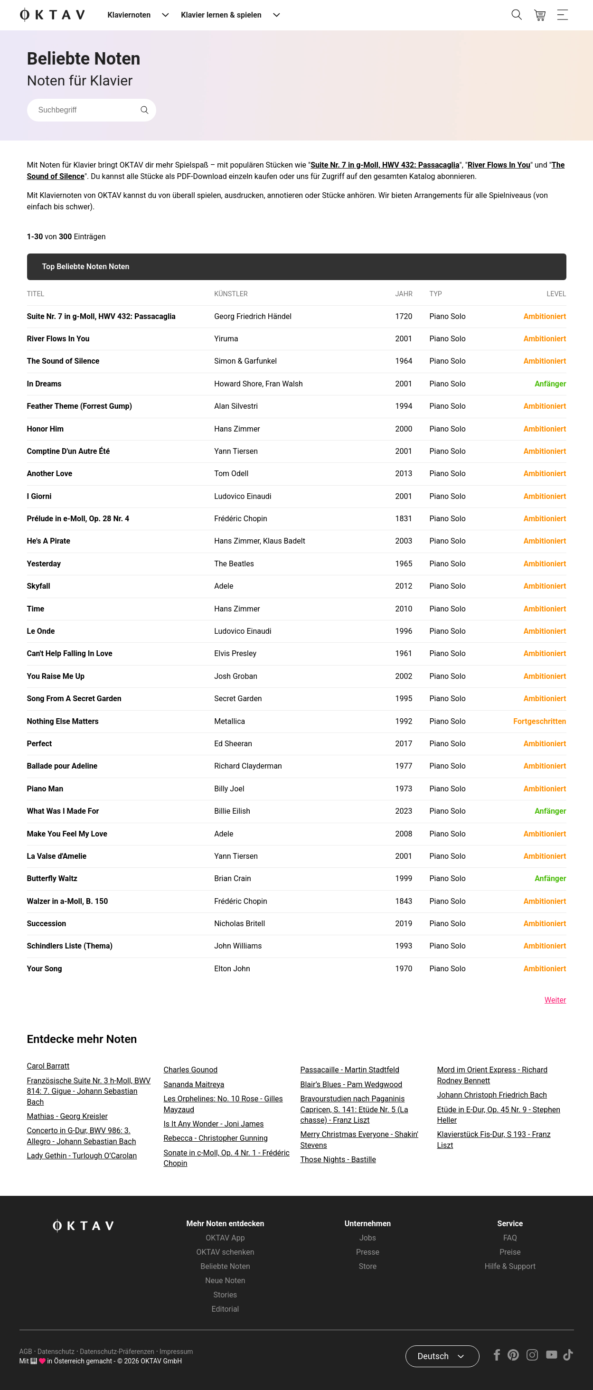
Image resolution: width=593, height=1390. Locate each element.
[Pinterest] (513, 1357)
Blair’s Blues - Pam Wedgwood (352, 1084)
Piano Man (45, 788)
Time (36, 608)
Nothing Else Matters (63, 721)
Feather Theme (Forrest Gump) (79, 406)
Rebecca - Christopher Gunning (216, 1138)
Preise (509, 1252)
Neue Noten (225, 1280)
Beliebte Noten (225, 1266)
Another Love (50, 473)
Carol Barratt (48, 1066)
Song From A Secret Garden (74, 698)
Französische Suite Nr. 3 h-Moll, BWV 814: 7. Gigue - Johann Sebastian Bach (89, 1091)
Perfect (39, 743)
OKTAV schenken (225, 1252)
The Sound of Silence (63, 361)
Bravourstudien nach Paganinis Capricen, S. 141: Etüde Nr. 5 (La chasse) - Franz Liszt (354, 1109)
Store (368, 1266)
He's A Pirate (48, 540)
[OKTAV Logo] (52, 15)
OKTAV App (225, 1237)
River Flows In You (499, 164)
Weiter (555, 1000)
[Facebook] (496, 1357)
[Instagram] (532, 1357)
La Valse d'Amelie (57, 856)
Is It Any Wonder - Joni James (214, 1123)
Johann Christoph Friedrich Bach (492, 1094)
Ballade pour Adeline (62, 765)
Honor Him (45, 428)
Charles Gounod (191, 1069)
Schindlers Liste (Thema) (70, 945)
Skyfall (38, 586)
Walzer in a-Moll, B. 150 (67, 901)
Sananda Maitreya (194, 1084)
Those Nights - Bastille (338, 1159)
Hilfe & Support (510, 1266)
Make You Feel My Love (67, 833)
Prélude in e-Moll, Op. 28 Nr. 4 (78, 518)
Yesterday (44, 563)
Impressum (176, 1351)
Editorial (225, 1309)
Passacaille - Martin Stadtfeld (350, 1069)
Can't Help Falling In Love (70, 653)
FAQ (510, 1237)
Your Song (44, 968)
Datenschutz (56, 1351)
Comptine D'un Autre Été (68, 451)
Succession (46, 923)
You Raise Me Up (56, 676)
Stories (225, 1294)
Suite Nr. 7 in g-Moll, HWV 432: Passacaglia (385, 164)
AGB (25, 1351)
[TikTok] (568, 1357)
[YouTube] (552, 1357)
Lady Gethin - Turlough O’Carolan (82, 1155)
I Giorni (39, 496)
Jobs (367, 1237)
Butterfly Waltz (52, 878)
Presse (367, 1252)
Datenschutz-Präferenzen (117, 1351)
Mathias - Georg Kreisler (67, 1116)
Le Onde (41, 631)
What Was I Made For (63, 811)
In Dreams (44, 383)
